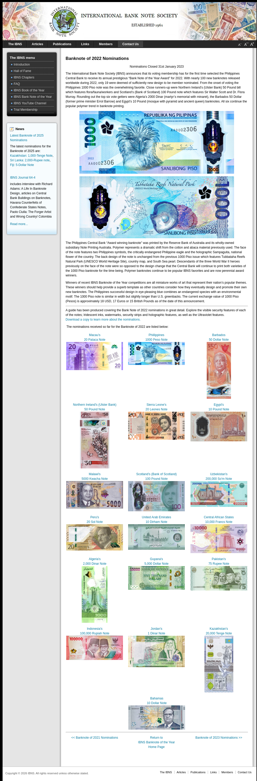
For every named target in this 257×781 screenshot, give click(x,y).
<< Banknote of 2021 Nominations (94, 737)
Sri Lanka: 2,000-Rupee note (29, 160)
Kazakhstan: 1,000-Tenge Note (31, 155)
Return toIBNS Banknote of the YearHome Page (156, 742)
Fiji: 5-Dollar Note (22, 165)
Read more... (19, 224)
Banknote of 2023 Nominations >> (218, 737)
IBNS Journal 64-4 (22, 177)
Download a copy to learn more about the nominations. (103, 319)
